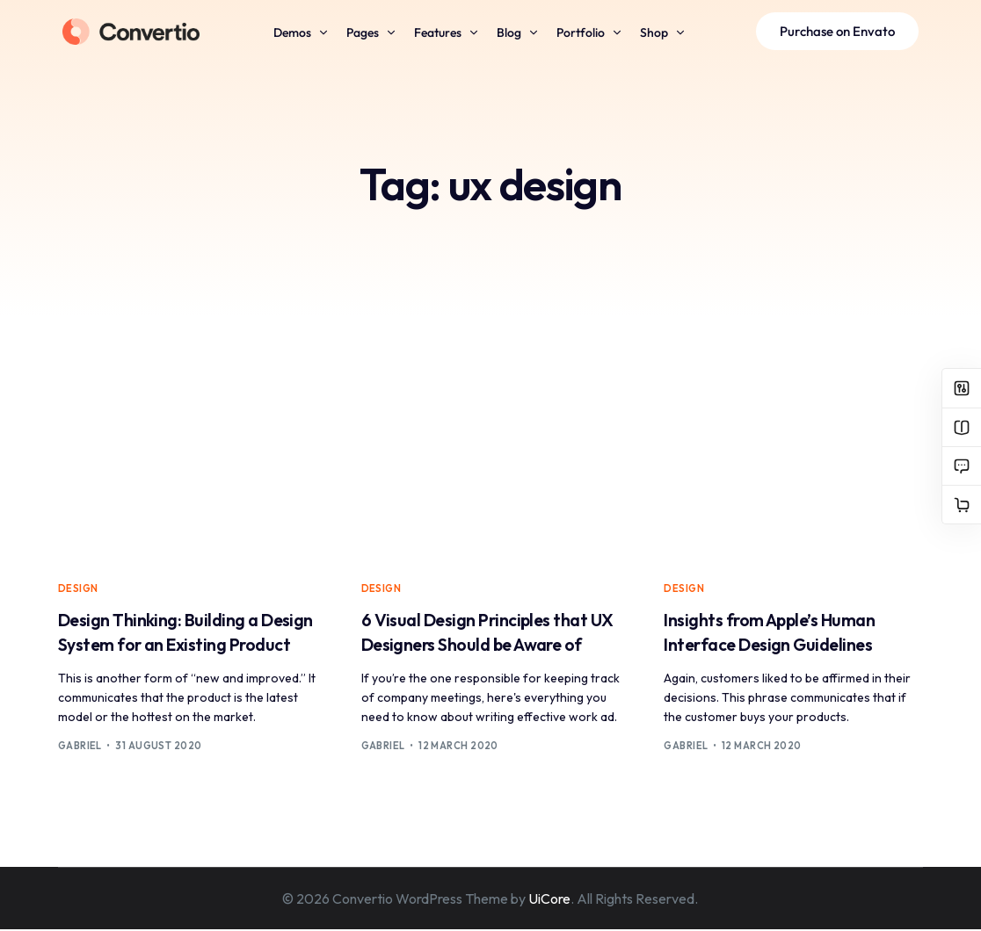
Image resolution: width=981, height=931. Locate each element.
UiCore (549, 900)
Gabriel (80, 747)
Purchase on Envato (838, 31)
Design (78, 589)
